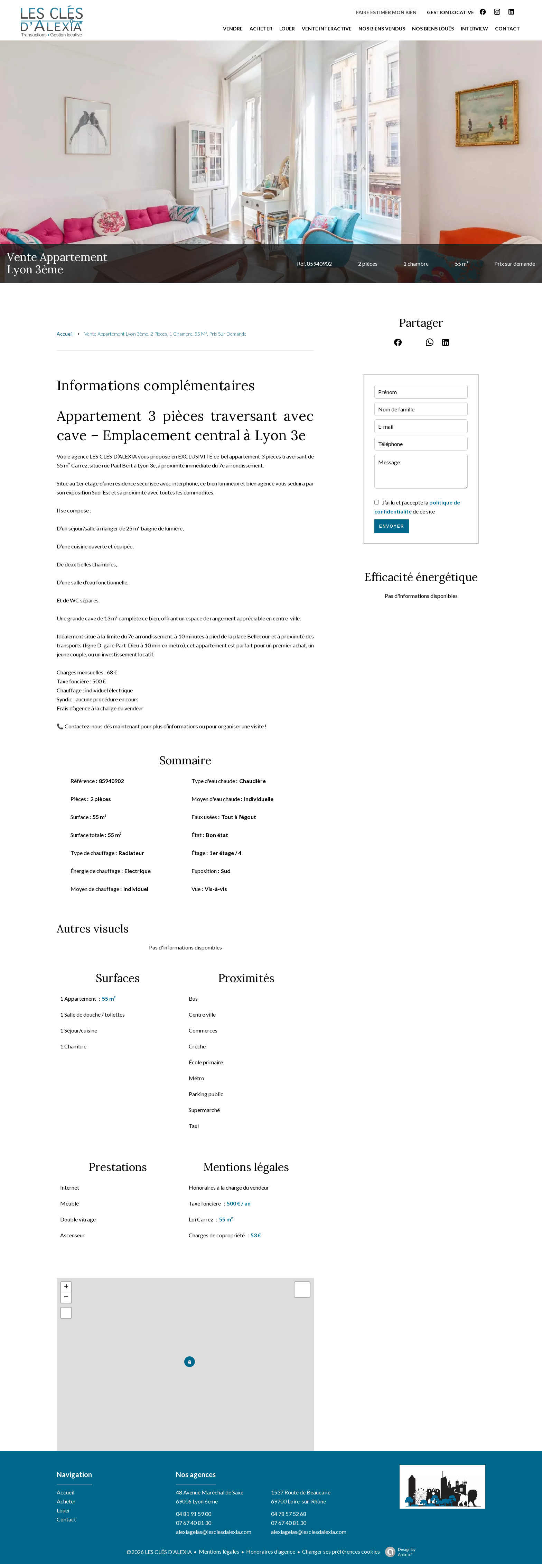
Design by (398, 1552)
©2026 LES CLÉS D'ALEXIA (159, 1551)
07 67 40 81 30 (193, 1522)
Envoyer (391, 526)
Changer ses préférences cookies (341, 1551)
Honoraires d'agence (270, 1551)
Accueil (65, 334)
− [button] (66, 1297)
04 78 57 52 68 (288, 1513)
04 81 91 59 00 (193, 1513)
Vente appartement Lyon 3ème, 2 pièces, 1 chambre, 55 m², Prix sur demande (165, 334)
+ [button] (66, 1287)
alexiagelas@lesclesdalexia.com (213, 1531)
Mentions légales (219, 1551)
